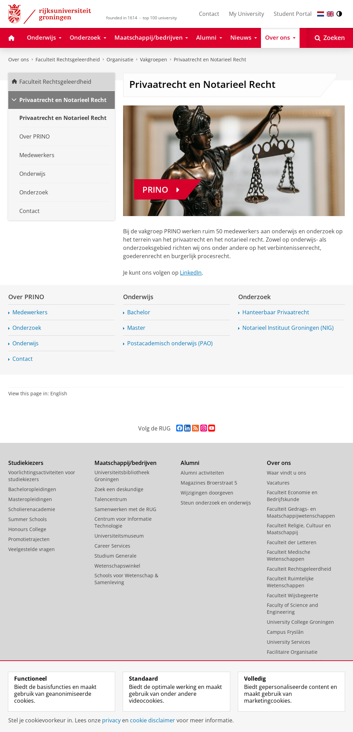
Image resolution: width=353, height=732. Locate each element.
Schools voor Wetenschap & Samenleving (126, 579)
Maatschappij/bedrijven (125, 462)
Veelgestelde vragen (31, 549)
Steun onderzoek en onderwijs (216, 502)
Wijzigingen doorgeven (207, 492)
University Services (288, 642)
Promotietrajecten (29, 539)
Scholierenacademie (31, 509)
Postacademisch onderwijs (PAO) (170, 343)
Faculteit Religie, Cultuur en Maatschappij (299, 529)
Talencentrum (110, 499)
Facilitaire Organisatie (292, 652)
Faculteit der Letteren (291, 542)
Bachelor (138, 312)
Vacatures (278, 482)
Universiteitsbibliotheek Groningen (121, 475)
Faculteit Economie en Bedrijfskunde (292, 495)
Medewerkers (30, 312)
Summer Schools (27, 519)
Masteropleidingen (30, 499)
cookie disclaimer (152, 720)
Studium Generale (115, 555)
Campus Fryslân (285, 632)
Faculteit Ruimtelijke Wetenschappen (290, 582)
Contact (209, 14)
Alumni (190, 462)
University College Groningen (300, 622)
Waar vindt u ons (286, 472)
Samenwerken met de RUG (125, 509)
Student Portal (293, 14)
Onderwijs (25, 343)
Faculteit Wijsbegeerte (292, 595)
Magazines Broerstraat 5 (209, 482)
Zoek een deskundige (118, 489)
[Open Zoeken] (329, 38)
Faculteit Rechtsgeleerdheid (68, 59)
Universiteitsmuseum (119, 535)
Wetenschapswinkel (117, 565)
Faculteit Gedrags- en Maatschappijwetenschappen (301, 512)
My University (246, 14)
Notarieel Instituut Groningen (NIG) (288, 327)
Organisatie (120, 59)
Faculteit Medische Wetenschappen (288, 555)
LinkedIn (191, 272)
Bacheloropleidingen (32, 489)
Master (136, 327)
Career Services (112, 545)
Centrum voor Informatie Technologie (123, 522)
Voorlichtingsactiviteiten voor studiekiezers (41, 475)
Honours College (27, 529)
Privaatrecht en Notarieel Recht (210, 59)
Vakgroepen (153, 59)
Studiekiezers (25, 462)
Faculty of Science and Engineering (292, 608)
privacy (111, 720)
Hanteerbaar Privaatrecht (275, 312)
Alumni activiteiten (202, 472)
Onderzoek (26, 327)
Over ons (18, 59)
